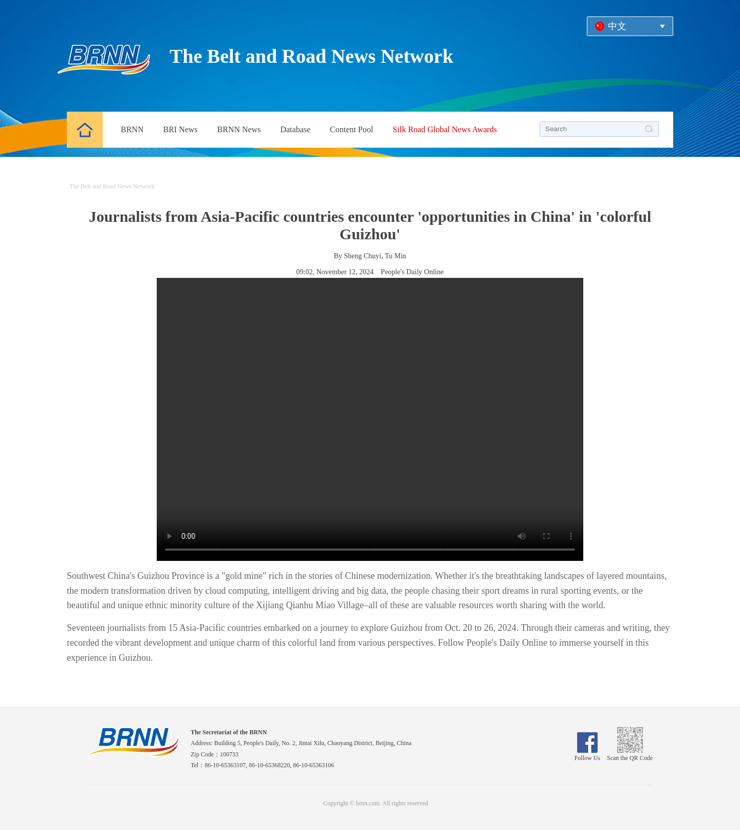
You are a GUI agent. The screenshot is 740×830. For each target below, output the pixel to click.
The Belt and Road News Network (311, 56)
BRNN (132, 129)
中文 (617, 26)
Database (295, 129)
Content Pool (351, 129)
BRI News (180, 129)
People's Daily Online (412, 272)
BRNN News (239, 129)
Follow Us (587, 754)
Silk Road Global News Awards (445, 129)
